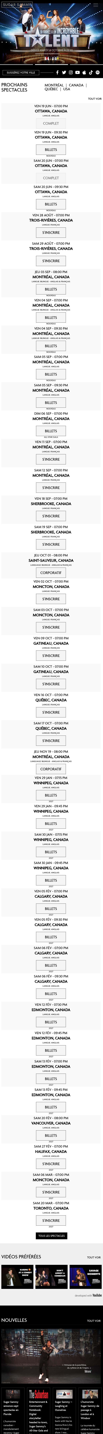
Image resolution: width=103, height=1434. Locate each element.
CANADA (76, 85)
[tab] (16, 64)
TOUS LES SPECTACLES (51, 1235)
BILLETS (51, 149)
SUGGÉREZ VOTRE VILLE (21, 72)
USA (66, 89)
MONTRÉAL (54, 85)
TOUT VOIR (95, 98)
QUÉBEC (51, 89)
